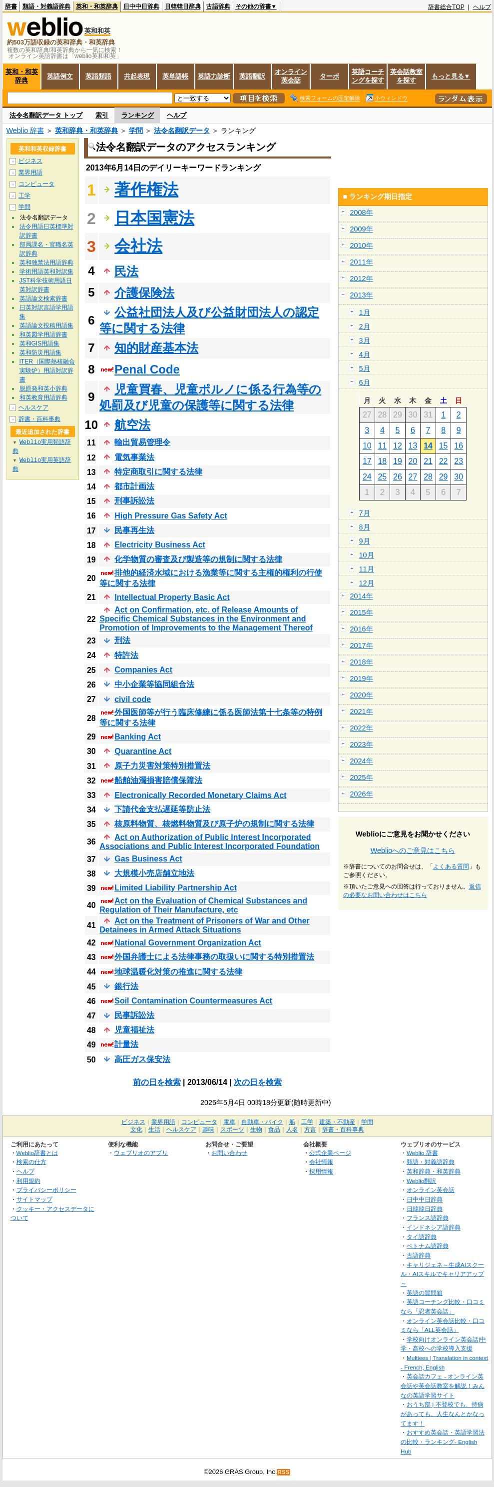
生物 (256, 1129)
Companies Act (143, 670)
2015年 (361, 612)
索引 (101, 115)
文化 (136, 1129)
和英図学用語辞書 (43, 334)
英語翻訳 (252, 76)
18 (382, 461)
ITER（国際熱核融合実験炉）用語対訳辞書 (47, 370)
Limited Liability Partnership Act (175, 888)
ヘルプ (482, 7)
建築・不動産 (337, 1122)
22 (443, 461)
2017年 (361, 646)
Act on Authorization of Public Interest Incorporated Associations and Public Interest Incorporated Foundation (209, 841)
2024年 (361, 761)
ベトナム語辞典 (428, 1245)
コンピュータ (36, 184)
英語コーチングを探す (368, 76)
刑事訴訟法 (134, 500)
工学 (24, 195)
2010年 (361, 246)
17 (367, 461)
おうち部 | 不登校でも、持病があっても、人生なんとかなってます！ (443, 1413)
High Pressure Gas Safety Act (170, 516)
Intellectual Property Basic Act (172, 597)
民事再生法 (134, 530)
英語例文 (60, 76)
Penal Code (147, 369)
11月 (366, 569)
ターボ (329, 76)
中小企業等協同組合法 (154, 684)
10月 (366, 555)
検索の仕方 (31, 1161)
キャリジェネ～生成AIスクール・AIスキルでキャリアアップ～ (442, 1274)
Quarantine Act (142, 751)
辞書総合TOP (446, 7)
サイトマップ (34, 1199)
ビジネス (30, 161)
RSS (284, 1472)
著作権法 (146, 189)
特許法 (126, 655)
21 (428, 461)
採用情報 (321, 1171)
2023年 (361, 744)
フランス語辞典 (428, 1217)
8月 (364, 527)
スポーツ (232, 1129)
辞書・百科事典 (39, 419)
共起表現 (137, 76)
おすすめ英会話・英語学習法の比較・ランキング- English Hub (443, 1441)
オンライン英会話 (291, 76)
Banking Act (137, 736)
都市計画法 (134, 486)
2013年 (361, 295)
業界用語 (30, 172)
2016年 (361, 629)
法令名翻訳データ (182, 130)
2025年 (361, 778)
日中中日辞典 (141, 7)
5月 (364, 368)
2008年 (361, 212)
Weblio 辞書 (25, 130)
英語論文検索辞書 (43, 298)
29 (443, 476)
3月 (364, 340)
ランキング (137, 115)
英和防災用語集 (40, 352)
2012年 (361, 278)
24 (367, 476)
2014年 (361, 596)
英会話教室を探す (406, 76)
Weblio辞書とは (37, 1153)
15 (443, 446)
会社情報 (321, 1161)
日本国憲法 (154, 218)
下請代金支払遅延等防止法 (162, 809)
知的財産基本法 (156, 347)
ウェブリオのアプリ (141, 1153)
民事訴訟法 (134, 1015)
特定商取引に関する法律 (158, 472)
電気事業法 (134, 457)
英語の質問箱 (425, 1293)
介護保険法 (144, 293)
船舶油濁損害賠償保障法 (158, 780)
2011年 (361, 262)
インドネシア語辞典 (434, 1227)
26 (397, 476)
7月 (364, 513)
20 (413, 461)
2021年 (361, 712)
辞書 (11, 7)
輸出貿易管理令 (142, 442)
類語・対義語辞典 (46, 7)
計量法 (126, 1044)
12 (397, 446)
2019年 (361, 678)
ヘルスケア (33, 407)
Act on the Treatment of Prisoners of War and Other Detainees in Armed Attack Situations (204, 925)
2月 (364, 326)
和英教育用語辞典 (43, 397)
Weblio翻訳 (421, 1181)
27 (413, 476)
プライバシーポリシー (46, 1189)
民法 (126, 271)
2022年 (361, 728)
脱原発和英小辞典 (43, 388)
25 (382, 476)
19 (397, 461)
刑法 (122, 640)
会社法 (138, 246)
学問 (136, 130)
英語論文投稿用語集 (46, 325)
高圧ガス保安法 (142, 1059)
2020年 (361, 695)
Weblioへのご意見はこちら (413, 850)
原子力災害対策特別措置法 (162, 766)
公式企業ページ (330, 1153)
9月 (364, 541)
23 (458, 461)
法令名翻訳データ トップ (46, 115)
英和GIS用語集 (39, 343)
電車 (229, 1122)
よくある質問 (451, 866)
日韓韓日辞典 (183, 7)
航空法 (132, 425)
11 (382, 446)
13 (413, 446)
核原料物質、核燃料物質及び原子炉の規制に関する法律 (214, 824)
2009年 (361, 229)
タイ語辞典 (422, 1237)
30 (458, 476)
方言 (310, 1129)
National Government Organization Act (187, 942)
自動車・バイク (262, 1122)
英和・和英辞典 (97, 7)
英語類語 (98, 76)
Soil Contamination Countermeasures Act (193, 1000)
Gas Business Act (148, 858)
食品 (274, 1129)
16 (458, 446)
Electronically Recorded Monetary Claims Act (200, 795)
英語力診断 (214, 76)
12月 (366, 583)
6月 (364, 382)
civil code (132, 699)
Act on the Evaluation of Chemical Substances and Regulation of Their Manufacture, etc (203, 905)
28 (428, 476)
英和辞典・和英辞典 (86, 130)
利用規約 (28, 1181)
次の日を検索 (258, 1082)
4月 (364, 354)
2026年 (361, 794)
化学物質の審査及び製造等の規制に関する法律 (198, 559)
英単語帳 (175, 76)
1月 (364, 312)
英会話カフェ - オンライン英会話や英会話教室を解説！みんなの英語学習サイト (443, 1385)
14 (428, 446)
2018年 (361, 662)
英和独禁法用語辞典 (46, 262)
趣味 (208, 1129)
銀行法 (126, 986)
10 (367, 446)
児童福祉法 (134, 1030)
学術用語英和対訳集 (46, 271)
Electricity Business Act (159, 544)
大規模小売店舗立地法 (154, 873)
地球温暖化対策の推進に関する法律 (178, 972)
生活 (154, 1129)
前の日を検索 (157, 1082)
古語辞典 (218, 7)
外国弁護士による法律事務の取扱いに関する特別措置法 (214, 956)
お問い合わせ (229, 1153)
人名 (292, 1129)
